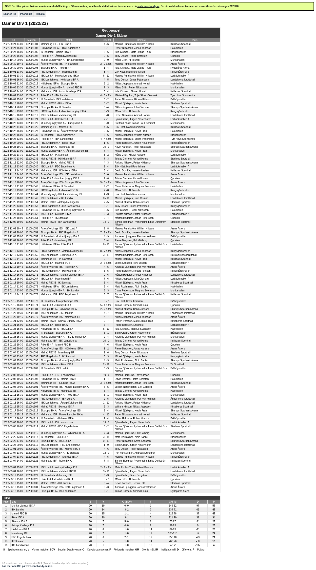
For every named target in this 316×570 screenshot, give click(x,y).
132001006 (32, 52)
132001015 (32, 83)
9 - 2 (106, 186)
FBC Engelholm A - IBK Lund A (58, 398)
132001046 (32, 198)
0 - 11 (106, 441)
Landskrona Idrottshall (183, 79)
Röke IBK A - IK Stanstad (54, 218)
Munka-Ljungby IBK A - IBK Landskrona (62, 60)
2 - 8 (106, 228)
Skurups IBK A (19, 521)
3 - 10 (106, 471)
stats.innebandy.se (148, 6)
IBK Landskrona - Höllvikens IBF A (60, 79)
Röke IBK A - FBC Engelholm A (58, 375)
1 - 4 (106, 67)
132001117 (32, 437)
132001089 (32, 336)
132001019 (32, 115)
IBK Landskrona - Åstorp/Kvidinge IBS (61, 402)
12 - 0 (106, 452)
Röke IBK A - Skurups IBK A (56, 305)
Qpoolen (175, 56)
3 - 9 (106, 111)
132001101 (32, 387)
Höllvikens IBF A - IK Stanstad (57, 186)
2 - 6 (106, 178)
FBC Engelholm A (21, 537)
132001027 (32, 131)
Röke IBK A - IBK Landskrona (57, 139)
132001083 (32, 321)
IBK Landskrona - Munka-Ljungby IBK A (62, 274)
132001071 (32, 274)
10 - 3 (106, 146)
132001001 (32, 44)
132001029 (32, 123)
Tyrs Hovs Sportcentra (183, 95)
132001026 (32, 139)
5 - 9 (106, 368)
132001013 (32, 91)
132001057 (32, 236)
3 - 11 (106, 255)
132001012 (32, 63)
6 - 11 (106, 75)
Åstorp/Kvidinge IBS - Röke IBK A (59, 266)
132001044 (32, 194)
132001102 (32, 368)
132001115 (32, 433)
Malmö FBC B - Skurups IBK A (57, 406)
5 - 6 (106, 135)
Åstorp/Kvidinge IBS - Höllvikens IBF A (62, 348)
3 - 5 (106, 387)
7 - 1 (106, 119)
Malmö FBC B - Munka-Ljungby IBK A (61, 321)
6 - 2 (106, 426)
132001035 (32, 150)
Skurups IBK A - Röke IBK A (56, 67)
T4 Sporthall (177, 364)
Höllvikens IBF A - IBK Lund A (57, 328)
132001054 (32, 202)
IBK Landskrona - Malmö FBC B (58, 471)
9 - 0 (106, 60)
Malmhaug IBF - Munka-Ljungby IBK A (62, 414)
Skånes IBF (10, 14)
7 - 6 (106, 278)
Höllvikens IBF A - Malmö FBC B (58, 379)
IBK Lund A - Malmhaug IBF (56, 278)
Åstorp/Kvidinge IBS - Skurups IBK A (61, 182)
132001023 (32, 111)
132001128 (32, 479)
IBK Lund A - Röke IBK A (54, 325)
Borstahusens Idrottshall (184, 255)
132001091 (32, 352)
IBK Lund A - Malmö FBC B (56, 263)
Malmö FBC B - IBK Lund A (56, 483)
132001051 (32, 218)
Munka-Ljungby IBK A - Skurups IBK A (61, 123)
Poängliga (26, 14)
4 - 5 (106, 79)
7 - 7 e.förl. (106, 232)
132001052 (32, 214)
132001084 (32, 313)
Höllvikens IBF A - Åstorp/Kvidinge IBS (62, 131)
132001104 (32, 394)
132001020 (32, 103)
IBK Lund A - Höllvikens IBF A (57, 119)
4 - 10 (106, 414)
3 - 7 (106, 301)
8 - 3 (106, 290)
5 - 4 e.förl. (106, 305)
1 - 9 (106, 445)
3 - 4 (106, 71)
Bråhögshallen (178, 52)
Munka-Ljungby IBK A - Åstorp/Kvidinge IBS (64, 150)
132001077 (32, 290)
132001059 (32, 232)
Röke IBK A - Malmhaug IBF (56, 240)
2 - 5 (106, 56)
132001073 (32, 294)
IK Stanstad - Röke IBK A (54, 437)
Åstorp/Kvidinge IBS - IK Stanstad (59, 63)
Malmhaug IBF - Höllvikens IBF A (59, 170)
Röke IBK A (17, 517)
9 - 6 (106, 352)
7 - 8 (106, 190)
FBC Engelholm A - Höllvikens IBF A (60, 270)
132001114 (32, 426)
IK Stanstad (17, 541)
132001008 (32, 67)
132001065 (32, 251)
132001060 (32, 222)
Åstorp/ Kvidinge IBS (22, 525)
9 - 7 (106, 259)
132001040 (32, 166)
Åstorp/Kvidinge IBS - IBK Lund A (59, 228)
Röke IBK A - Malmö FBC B (56, 344)
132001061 (32, 259)
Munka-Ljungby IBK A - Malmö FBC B (61, 87)
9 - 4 (106, 166)
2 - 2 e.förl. (106, 63)
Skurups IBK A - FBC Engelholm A (59, 232)
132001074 (32, 305)
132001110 (32, 414)
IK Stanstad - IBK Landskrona (57, 99)
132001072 (32, 282)
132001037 (32, 170)
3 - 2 (106, 83)
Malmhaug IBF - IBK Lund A (56, 44)
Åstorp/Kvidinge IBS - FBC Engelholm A (62, 487)
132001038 (32, 178)
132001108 (32, 406)
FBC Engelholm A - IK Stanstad (58, 356)
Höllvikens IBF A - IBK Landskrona (59, 286)
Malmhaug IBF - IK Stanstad (56, 259)
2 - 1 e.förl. (106, 467)
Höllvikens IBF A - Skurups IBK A (59, 83)
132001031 (32, 143)
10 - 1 (106, 340)
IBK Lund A (17, 509)
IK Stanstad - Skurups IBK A (56, 332)
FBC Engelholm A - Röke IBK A (58, 143)
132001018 (32, 99)
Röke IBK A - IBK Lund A (54, 95)
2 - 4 (106, 410)
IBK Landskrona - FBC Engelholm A (60, 445)
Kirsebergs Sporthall (182, 282)
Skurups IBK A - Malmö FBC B (57, 162)
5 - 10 (106, 328)
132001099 (32, 383)
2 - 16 (106, 364)
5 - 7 (106, 294)
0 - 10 (106, 198)
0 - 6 (106, 274)
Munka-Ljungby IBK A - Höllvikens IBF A (62, 433)
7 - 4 (106, 150)
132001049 (32, 210)
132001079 (32, 317)
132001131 (32, 487)
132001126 (32, 471)
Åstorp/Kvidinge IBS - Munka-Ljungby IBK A (65, 387)
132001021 (32, 119)
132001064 (32, 263)
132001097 (32, 375)
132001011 (32, 75)
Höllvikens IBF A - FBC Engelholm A (60, 48)
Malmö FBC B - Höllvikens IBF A (58, 158)
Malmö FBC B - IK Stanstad (56, 282)
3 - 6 (106, 52)
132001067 (32, 278)
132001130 (32, 483)
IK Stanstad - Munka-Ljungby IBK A (60, 236)
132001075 (32, 286)
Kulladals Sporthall (181, 44)
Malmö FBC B (19, 513)
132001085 (32, 340)
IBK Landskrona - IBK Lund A (57, 198)
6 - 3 (106, 214)
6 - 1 (106, 206)
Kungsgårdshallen (180, 71)
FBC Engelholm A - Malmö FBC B (59, 190)
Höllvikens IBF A (20, 529)
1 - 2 (106, 348)
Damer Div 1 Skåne (111, 36)
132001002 (32, 56)
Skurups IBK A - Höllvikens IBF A (59, 309)
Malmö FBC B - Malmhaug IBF (57, 352)
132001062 (32, 244)
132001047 (32, 182)
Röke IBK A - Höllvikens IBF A (57, 479)
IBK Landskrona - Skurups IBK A (59, 255)
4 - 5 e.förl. (106, 95)
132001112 (32, 422)
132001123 (32, 452)
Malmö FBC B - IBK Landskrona (58, 222)
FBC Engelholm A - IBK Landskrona (60, 206)
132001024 (32, 107)
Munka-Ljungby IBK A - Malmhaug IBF (62, 194)
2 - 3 (106, 406)
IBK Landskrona (20, 545)
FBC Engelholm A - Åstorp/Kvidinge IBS (62, 251)
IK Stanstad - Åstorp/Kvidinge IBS (59, 301)
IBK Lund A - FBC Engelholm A (58, 166)
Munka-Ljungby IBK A (23, 505)
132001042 (32, 162)
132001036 (32, 154)
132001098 (32, 379)
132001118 (32, 441)
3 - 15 (106, 437)
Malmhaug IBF (19, 533)
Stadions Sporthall (181, 103)
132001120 (32, 449)
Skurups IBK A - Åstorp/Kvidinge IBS (61, 410)
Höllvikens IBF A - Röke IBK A (57, 244)
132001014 (32, 95)
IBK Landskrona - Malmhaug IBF (59, 115)
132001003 (32, 48)
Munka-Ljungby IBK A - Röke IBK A (60, 394)
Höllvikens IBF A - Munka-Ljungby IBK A (62, 210)
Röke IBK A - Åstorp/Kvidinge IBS (59, 56)
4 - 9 (106, 236)
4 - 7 (106, 313)
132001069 (32, 270)
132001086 (32, 344)
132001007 (32, 71)
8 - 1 (106, 48)
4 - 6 (106, 44)
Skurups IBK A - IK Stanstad (56, 107)
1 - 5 (106, 143)
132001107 (32, 402)
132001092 (32, 364)
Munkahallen (178, 60)
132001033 (32, 146)
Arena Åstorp (178, 63)
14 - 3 (106, 222)
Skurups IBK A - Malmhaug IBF (58, 146)
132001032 (32, 158)
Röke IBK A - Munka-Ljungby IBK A (60, 178)
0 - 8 (106, 115)
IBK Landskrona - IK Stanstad (57, 313)
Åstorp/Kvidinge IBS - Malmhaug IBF (61, 317)
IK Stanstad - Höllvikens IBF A (57, 418)
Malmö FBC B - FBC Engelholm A (59, 426)
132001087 (32, 328)
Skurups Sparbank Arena (184, 107)
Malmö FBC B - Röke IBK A (56, 103)
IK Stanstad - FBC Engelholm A (58, 135)
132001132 (32, 491)
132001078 (32, 301)
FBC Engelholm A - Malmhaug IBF (59, 71)
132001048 (32, 190)
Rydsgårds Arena (180, 67)
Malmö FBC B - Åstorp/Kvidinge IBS (60, 202)
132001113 (32, 410)
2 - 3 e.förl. (106, 263)
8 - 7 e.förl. (106, 251)
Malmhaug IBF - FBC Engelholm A (60, 294)
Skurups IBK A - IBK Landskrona (58, 491)
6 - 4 (106, 91)
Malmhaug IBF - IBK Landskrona (59, 340)
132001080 (32, 325)
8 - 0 (106, 123)
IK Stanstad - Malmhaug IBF (56, 475)
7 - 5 (106, 202)
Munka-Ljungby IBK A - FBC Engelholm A (63, 336)
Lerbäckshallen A (180, 75)
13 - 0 (106, 422)
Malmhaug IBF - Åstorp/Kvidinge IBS (61, 91)
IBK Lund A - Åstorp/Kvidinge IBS (59, 467)
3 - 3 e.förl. (106, 383)
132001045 (32, 186)
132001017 (32, 87)
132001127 (32, 475)
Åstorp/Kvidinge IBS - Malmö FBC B (60, 449)
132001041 (32, 174)
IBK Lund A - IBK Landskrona (57, 422)
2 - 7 (106, 321)
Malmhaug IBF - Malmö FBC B (57, 127)
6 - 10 (106, 244)
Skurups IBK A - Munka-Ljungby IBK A (61, 360)
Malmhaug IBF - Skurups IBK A (58, 383)
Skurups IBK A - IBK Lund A (56, 441)
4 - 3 (106, 162)
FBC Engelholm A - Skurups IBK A (59, 456)
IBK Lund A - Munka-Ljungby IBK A (60, 75)
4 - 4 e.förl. (106, 139)
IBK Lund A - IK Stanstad (54, 154)
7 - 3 (106, 87)
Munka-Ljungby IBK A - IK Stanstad (60, 452)
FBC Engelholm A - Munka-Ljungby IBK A (63, 111)
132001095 (32, 360)
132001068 (32, 266)
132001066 (32, 255)
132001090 (32, 332)
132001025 (32, 127)
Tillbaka (40, 14)
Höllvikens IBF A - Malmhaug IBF (59, 390)
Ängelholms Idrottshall (183, 398)
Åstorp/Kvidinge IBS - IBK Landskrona (61, 174)
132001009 (32, 79)
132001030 (32, 135)
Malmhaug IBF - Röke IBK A (56, 460)
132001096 (32, 356)
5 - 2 (106, 99)
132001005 (32, 60)
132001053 (32, 206)
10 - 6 (106, 375)
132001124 (32, 467)
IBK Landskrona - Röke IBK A (57, 364)
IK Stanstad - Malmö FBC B (56, 52)
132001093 (32, 348)
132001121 (32, 460)
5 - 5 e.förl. (106, 182)
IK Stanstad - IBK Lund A (54, 368)
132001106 (32, 398)
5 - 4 (106, 170)
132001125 (32, 456)
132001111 (32, 418)
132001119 (32, 445)
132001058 (32, 228)
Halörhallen (177, 48)
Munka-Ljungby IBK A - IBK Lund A (60, 290)
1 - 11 (106, 402)
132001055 (32, 240)
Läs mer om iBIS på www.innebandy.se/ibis (27, 566)
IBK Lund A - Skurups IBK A (56, 214)
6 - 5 (106, 270)
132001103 (32, 390)
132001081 (32, 309)
